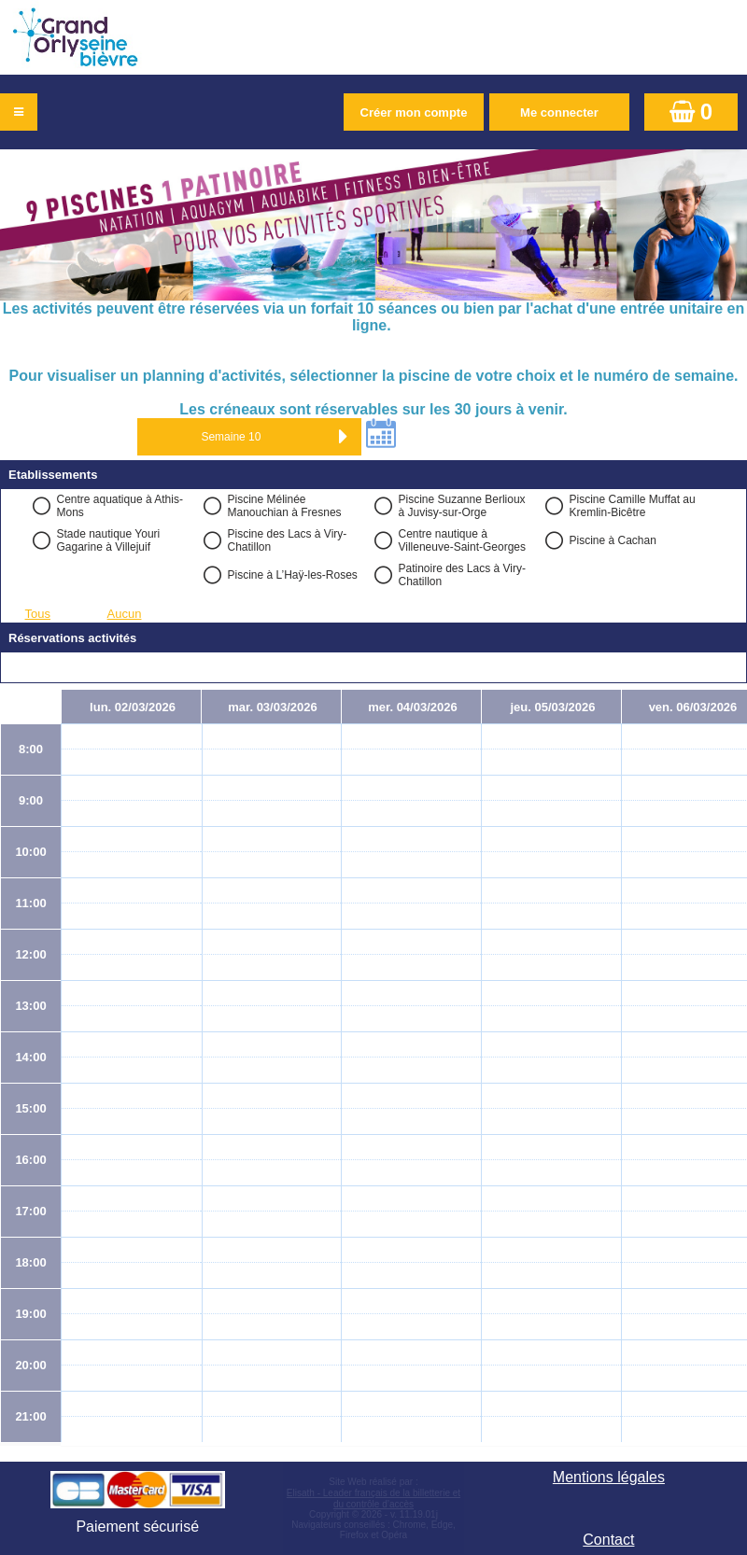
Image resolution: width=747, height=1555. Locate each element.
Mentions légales (609, 1477)
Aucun (124, 614)
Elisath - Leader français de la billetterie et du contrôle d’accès (373, 1498)
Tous (37, 614)
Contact (608, 1540)
